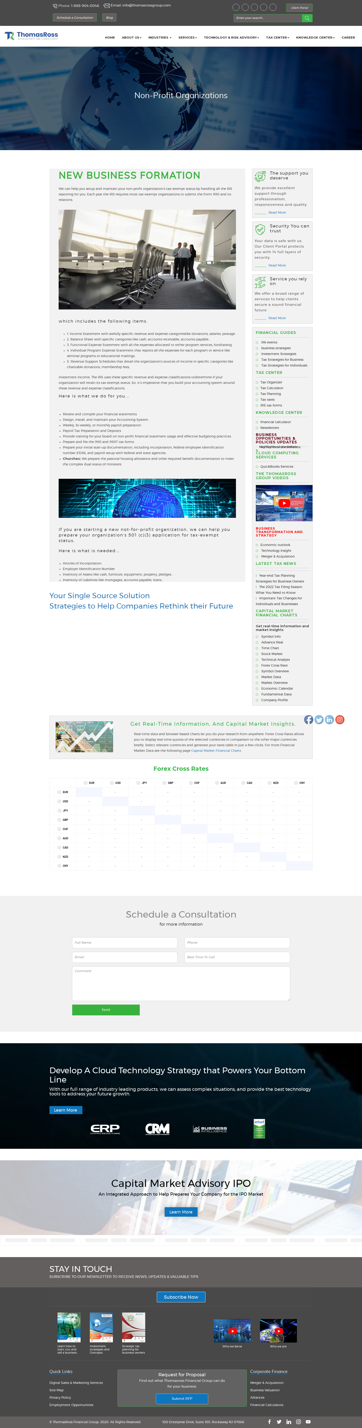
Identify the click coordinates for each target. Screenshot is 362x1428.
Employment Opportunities (71, 1405)
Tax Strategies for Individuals (281, 365)
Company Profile (272, 700)
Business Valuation (265, 1390)
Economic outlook (273, 545)
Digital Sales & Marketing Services (76, 1383)
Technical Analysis (273, 659)
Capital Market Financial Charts (216, 750)
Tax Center (277, 37)
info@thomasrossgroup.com (146, 5)
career (348, 37)
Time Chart (267, 648)
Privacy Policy (60, 1397)
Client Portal (299, 7)
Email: (116, 5)
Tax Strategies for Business (279, 359)
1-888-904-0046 (85, 6)
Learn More (65, 1110)
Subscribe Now (181, 1297)
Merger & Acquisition (275, 556)
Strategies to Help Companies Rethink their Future (141, 606)
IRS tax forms (269, 405)
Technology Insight (273, 550)
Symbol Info (268, 636)
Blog (109, 17)
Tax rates (265, 399)
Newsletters (267, 428)
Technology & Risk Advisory (231, 37)
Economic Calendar (274, 688)
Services (187, 37)
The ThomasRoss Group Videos (276, 476)
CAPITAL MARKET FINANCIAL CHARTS (277, 613)
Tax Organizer (269, 382)
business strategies (273, 348)
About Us (132, 37)
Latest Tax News (276, 564)
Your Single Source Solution (99, 596)
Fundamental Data (274, 694)
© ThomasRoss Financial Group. (74, 1422)
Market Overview (272, 683)
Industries (160, 37)
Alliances (257, 1397)
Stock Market (269, 654)
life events (266, 342)
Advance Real (269, 642)
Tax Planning (268, 394)
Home (110, 37)
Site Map (56, 1390)
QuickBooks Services (274, 466)
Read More (277, 212)
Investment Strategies (276, 354)
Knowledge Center (315, 37)
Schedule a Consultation (75, 17)
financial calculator (273, 422)
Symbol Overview (272, 671)
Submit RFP (182, 1399)
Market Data (268, 677)
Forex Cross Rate (272, 665)
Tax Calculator (269, 388)
